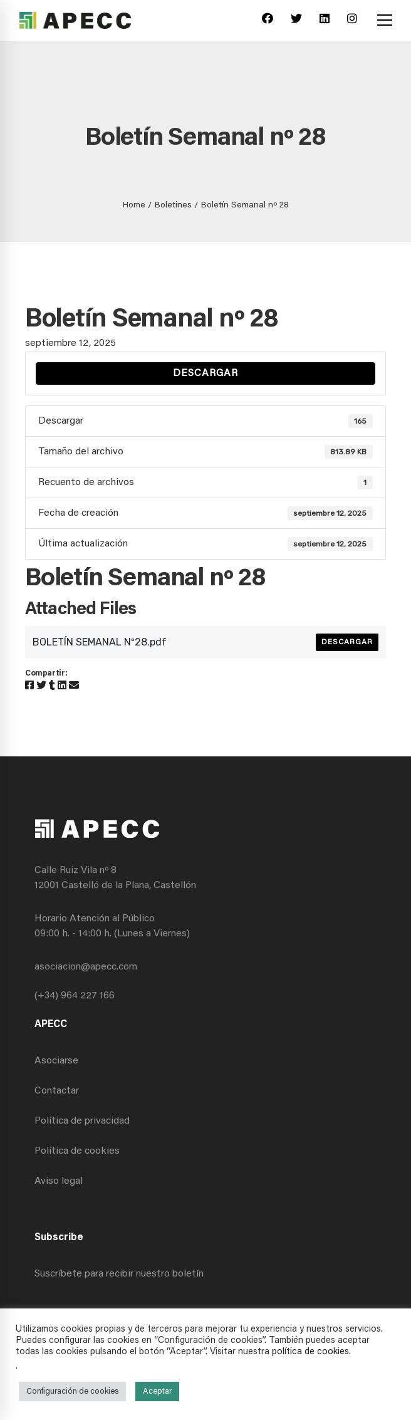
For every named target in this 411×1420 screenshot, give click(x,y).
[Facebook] (267, 20)
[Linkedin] (324, 20)
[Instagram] (352, 20)
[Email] (74, 686)
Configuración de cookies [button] (72, 1391)
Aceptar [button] (157, 1391)
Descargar (205, 373)
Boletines (173, 205)
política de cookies (310, 1352)
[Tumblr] (52, 686)
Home (134, 205)
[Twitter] (296, 20)
